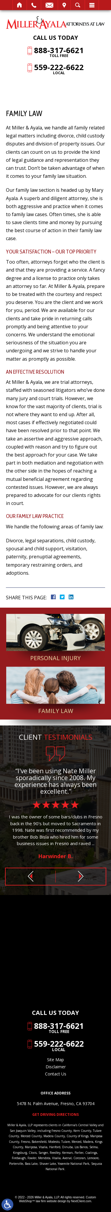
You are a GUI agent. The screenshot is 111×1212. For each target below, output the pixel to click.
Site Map (55, 1059)
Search (78, 5)
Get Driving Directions (55, 1114)
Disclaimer (56, 1067)
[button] (30, 876)
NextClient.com (81, 1201)
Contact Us (55, 1074)
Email (49, 5)
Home (20, 5)
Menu (92, 5)
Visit (64, 5)
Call (34, 5)
